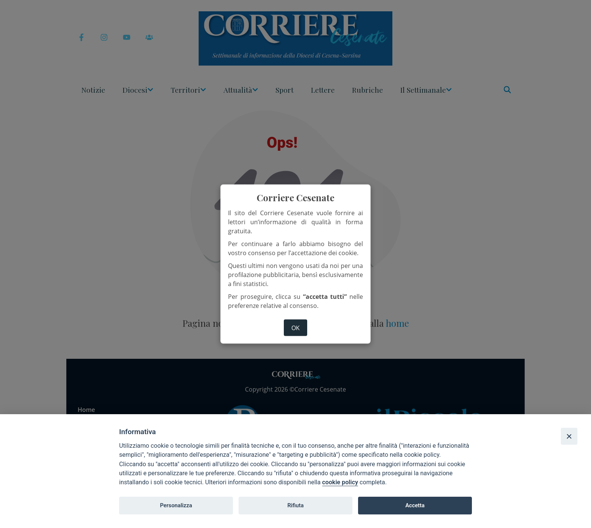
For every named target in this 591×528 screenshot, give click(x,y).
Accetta (414, 505)
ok (295, 328)
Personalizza (176, 505)
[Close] (569, 436)
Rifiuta (295, 505)
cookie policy (340, 482)
